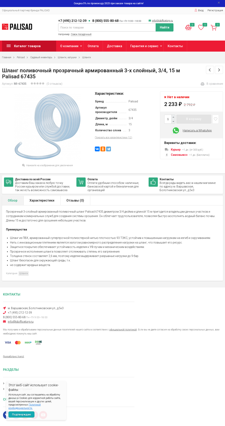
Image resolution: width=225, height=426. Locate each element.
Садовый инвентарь (41, 57)
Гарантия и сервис (144, 46)
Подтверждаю (21, 414)
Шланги (86, 57)
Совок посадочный (81, 34)
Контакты (175, 46)
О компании (69, 46)
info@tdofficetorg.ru (162, 20)
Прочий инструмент (19, 389)
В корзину (193, 119)
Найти (164, 27)
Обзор (12, 200)
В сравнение (212, 84)
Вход (199, 10)
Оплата (93, 46)
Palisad (21, 57)
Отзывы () (75, 200)
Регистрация (215, 10)
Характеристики (41, 200)
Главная (6, 57)
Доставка (114, 46)
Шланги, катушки (67, 57)
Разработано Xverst (13, 356)
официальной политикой (123, 329)
